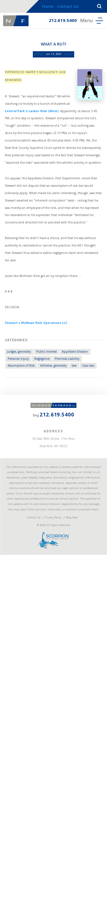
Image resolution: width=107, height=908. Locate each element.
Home (50, 7)
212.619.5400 (57, 22)
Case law (32, 604)
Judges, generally (26, 566)
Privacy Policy (53, 856)
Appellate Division (27, 576)
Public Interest (63, 566)
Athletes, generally (71, 595)
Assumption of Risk (29, 595)
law (14, 604)
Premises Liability (55, 585)
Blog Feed (79, 856)
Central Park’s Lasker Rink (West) (42, 152)
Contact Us (70, 7)
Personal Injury (66, 576)
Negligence (21, 585)
